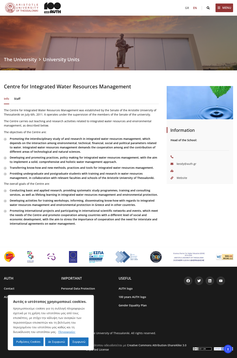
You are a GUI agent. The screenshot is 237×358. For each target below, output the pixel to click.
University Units (61, 59)
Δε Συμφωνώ (56, 342)
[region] (51, 322)
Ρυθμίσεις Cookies (28, 342)
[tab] (6, 99)
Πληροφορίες (66, 332)
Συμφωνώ (78, 342)
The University (20, 59)
